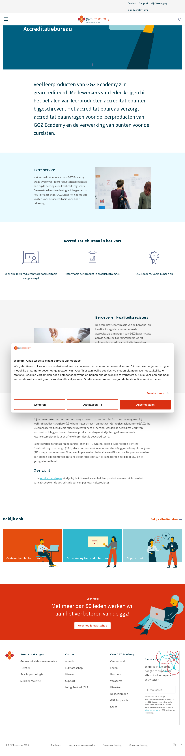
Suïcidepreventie (30, 683)
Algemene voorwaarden (82, 747)
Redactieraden (119, 696)
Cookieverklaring (138, 747)
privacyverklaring (151, 712)
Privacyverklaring (112, 747)
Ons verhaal (117, 663)
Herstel (25, 670)
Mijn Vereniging (159, 3)
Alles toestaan (145, 404)
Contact (132, 3)
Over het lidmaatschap (92, 627)
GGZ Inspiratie (119, 702)
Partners (115, 676)
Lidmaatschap (74, 670)
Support (143, 3)
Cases (113, 709)
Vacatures (116, 683)
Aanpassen (92, 404)
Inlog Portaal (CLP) (77, 689)
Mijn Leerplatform (138, 10)
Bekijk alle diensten (166, 521)
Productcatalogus (32, 656)
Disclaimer (56, 747)
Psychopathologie (31, 676)
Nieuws (69, 676)
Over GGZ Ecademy (122, 656)
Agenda (69, 663)
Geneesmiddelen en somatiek (38, 663)
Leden (114, 670)
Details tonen (155, 393)
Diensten (115, 689)
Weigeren (40, 404)
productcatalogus (51, 480)
